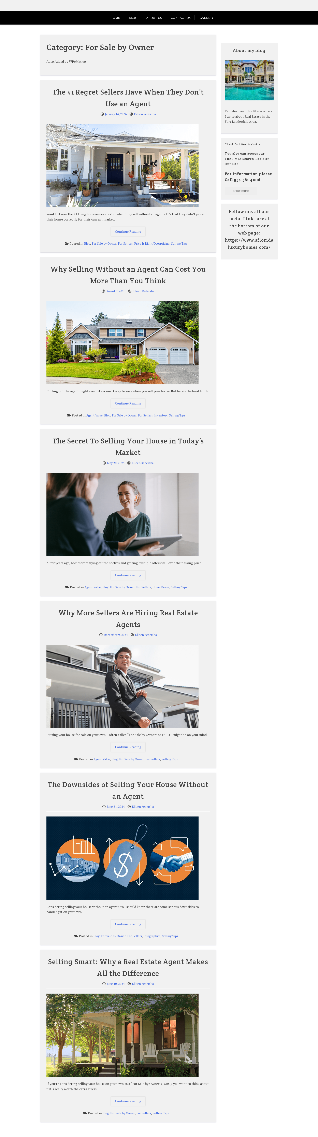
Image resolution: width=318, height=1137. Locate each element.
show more (241, 191)
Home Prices (161, 587)
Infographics (152, 936)
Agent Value (94, 415)
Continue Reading (130, 232)
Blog (133, 17)
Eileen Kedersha (145, 114)
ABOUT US (154, 17)
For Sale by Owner (104, 243)
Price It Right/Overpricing (152, 243)
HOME (115, 17)
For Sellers (125, 243)
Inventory (161, 415)
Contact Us (181, 17)
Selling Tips (179, 243)
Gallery (207, 17)
